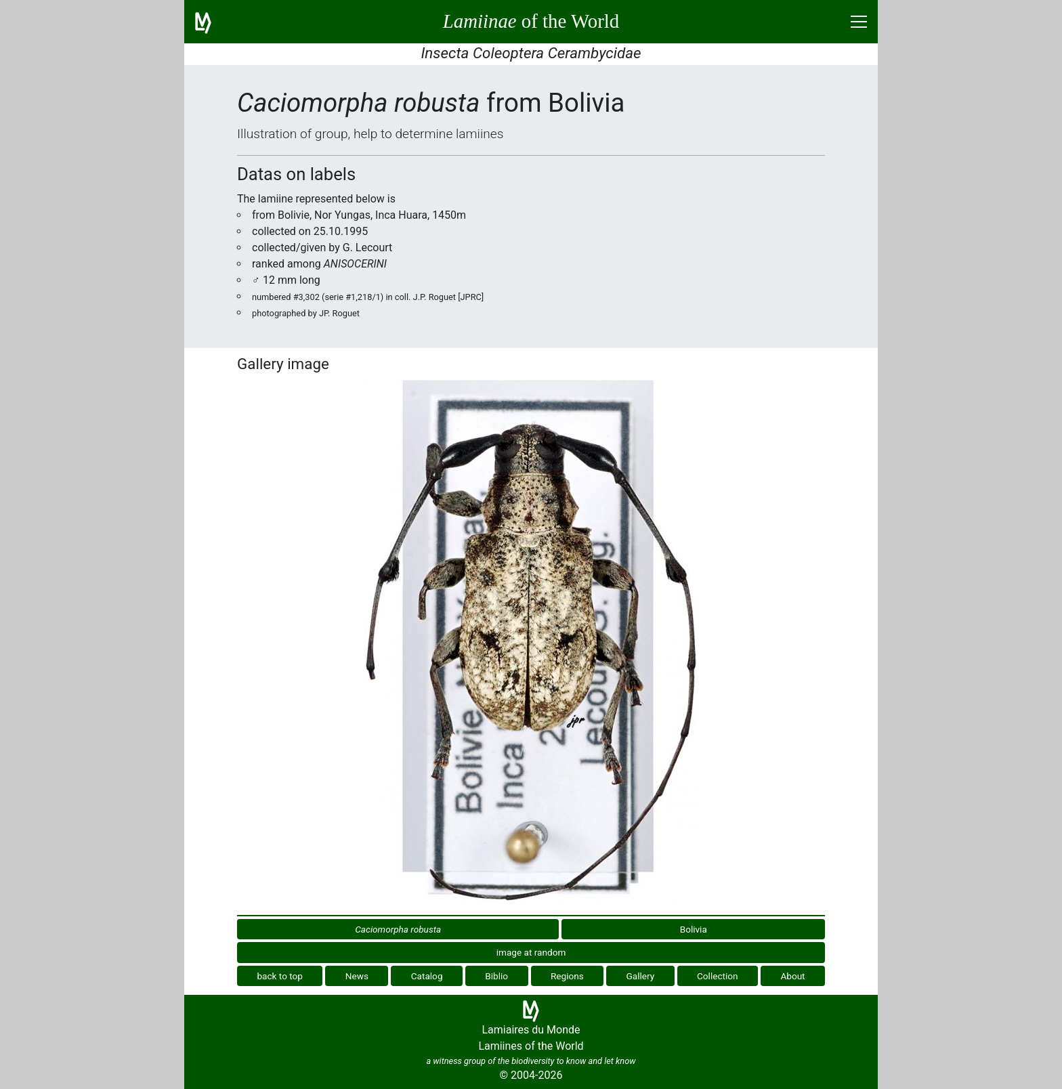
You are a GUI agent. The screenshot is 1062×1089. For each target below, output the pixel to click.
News (356, 975)
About (792, 975)
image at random (531, 952)
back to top (280, 975)
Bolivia (693, 929)
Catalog (427, 975)
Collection (717, 975)
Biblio (496, 975)
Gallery (640, 975)
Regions (567, 975)
